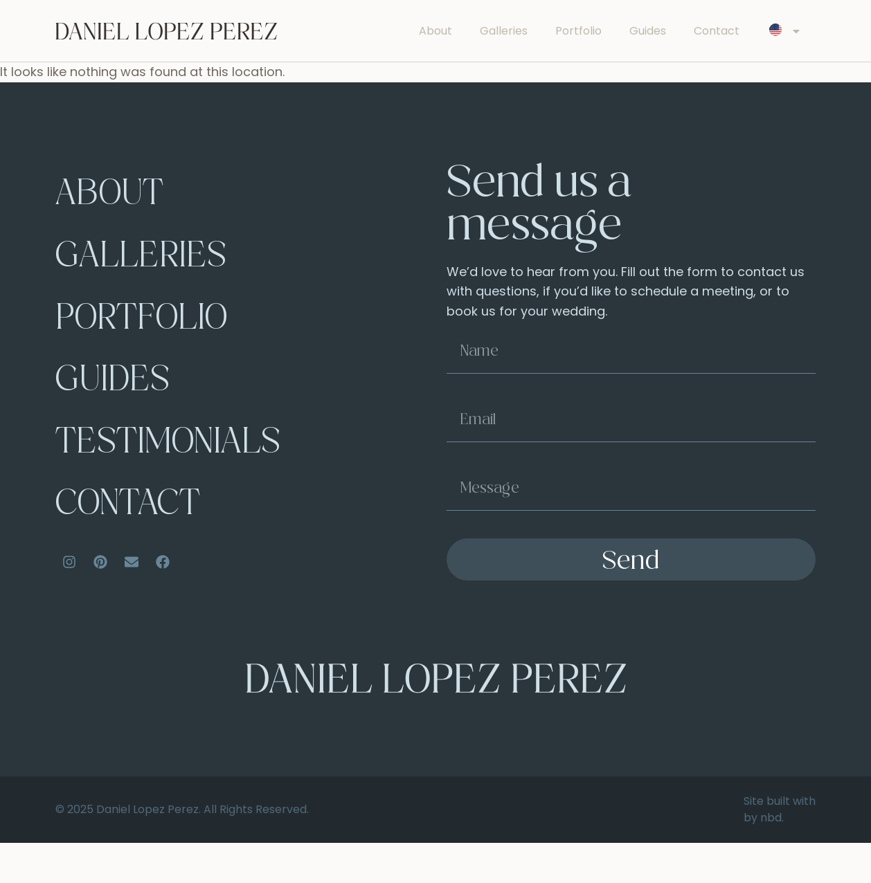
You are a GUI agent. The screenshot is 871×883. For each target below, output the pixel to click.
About (435, 31)
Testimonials (176, 477)
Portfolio (578, 31)
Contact (716, 31)
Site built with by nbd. (780, 849)
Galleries (504, 31)
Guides (647, 31)
